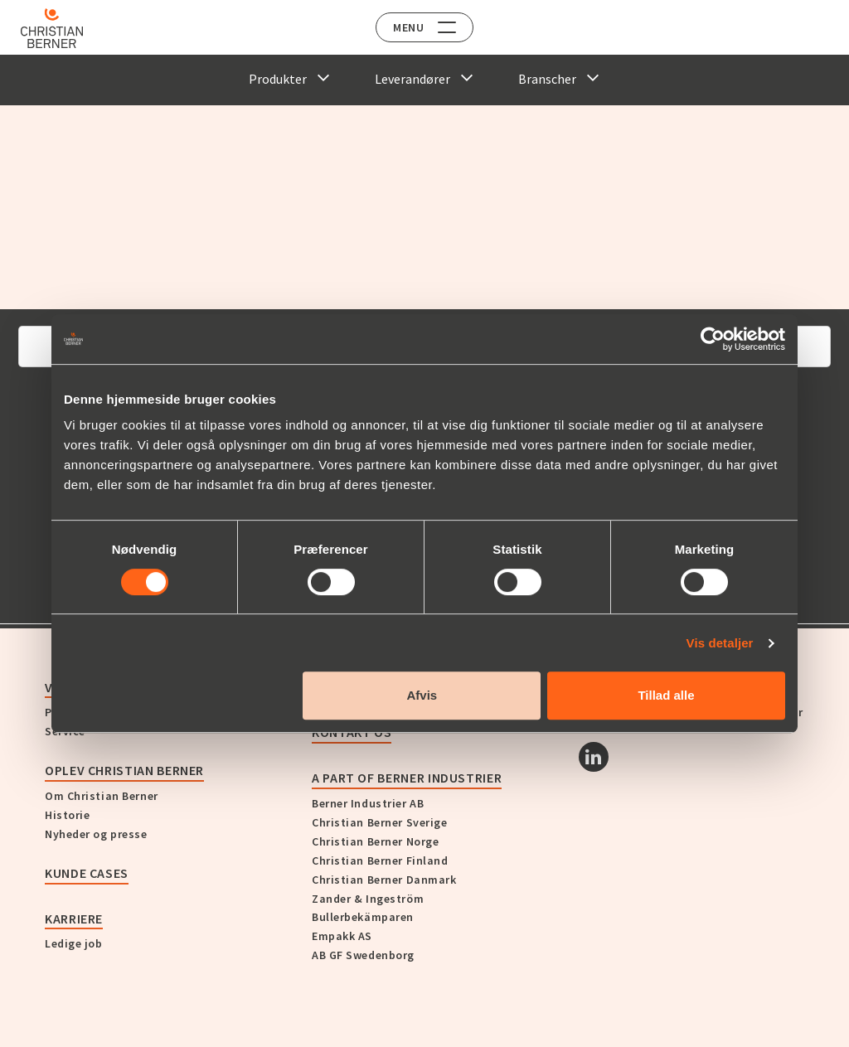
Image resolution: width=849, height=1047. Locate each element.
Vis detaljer (720, 643)
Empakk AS (342, 935)
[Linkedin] (594, 757)
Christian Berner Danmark (384, 879)
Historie (67, 814)
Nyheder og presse (96, 833)
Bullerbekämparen (363, 916)
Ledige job (74, 943)
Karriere (74, 918)
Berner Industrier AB (368, 803)
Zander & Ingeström (368, 898)
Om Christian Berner (101, 795)
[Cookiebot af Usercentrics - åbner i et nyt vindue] (712, 339)
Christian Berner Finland (380, 860)
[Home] (60, 28)
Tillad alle (666, 695)
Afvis (422, 695)
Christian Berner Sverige (379, 822)
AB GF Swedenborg (363, 955)
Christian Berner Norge (375, 841)
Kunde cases (87, 873)
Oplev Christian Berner (124, 770)
